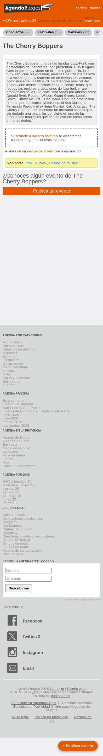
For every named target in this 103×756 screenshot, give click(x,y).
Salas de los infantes (19, 466)
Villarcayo (10, 452)
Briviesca (10, 444)
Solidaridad (11, 382)
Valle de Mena (14, 455)
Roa (6, 462)
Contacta (57, 689)
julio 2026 (10, 418)
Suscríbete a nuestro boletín (33, 136)
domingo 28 (12, 496)
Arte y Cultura (13, 346)
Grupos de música (63, 163)
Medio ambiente (15, 367)
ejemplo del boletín (40, 151)
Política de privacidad (51, 717)
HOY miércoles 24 (20, 20)
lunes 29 (9, 499)
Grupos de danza (16, 540)
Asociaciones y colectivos (23, 518)
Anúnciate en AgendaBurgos (33, 703)
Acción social (13, 342)
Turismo (9, 385)
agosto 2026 (12, 422)
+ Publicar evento (78, 746)
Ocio (6, 374)
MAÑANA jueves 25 (52, 21)
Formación (11, 360)
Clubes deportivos (17, 529)
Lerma (8, 459)
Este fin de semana (18, 404)
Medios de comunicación (22, 550)
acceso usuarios (88, 8)
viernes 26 (74, 21)
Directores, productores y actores (29, 536)
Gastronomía (13, 364)
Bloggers (10, 522)
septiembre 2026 (16, 426)
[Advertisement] (51, 263)
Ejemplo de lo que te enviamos (82, 599)
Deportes (10, 353)
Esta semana (13, 400)
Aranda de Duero (16, 437)
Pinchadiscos (13, 554)
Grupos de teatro (16, 547)
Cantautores (12, 526)
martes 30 (10, 503)
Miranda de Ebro (16, 441)
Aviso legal (20, 717)
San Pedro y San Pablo (21, 408)
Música (40, 163)
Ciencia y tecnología (19, 349)
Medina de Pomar (17, 448)
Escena (8, 356)
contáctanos (60, 696)
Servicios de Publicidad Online (37, 707)
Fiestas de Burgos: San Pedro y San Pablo (36, 411)
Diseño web (76, 689)
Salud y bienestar (16, 378)
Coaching (10, 533)
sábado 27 (91, 18)
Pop (28, 163)
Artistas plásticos (16, 515)
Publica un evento (51, 191)
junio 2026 (11, 415)
